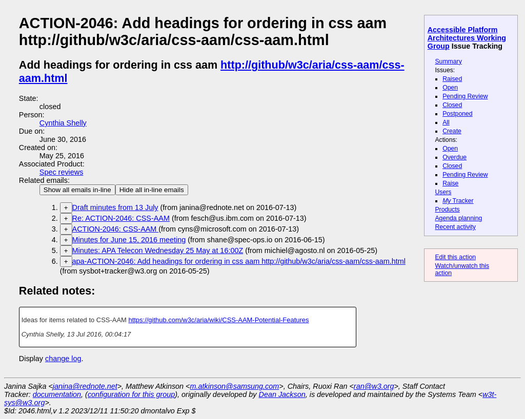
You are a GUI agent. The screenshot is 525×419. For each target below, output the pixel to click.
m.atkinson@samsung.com (234, 386)
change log (63, 358)
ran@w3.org (374, 386)
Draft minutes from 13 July (115, 207)
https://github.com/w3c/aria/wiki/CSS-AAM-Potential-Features (218, 320)
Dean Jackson (282, 394)
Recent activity (455, 227)
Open (450, 87)
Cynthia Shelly (63, 123)
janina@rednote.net (85, 386)
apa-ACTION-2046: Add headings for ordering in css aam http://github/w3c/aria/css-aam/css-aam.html (239, 261)
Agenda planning (458, 218)
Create (451, 131)
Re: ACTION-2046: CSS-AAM (121, 218)
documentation (57, 394)
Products (447, 209)
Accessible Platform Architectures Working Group (467, 38)
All (446, 122)
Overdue (454, 157)
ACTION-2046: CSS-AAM (115, 229)
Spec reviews (61, 172)
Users (443, 192)
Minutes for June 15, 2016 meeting (129, 240)
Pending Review (465, 96)
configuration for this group (131, 394)
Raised (452, 78)
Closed (452, 105)
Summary (448, 61)
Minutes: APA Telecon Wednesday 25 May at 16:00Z (158, 250)
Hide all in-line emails (151, 190)
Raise (450, 183)
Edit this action (455, 257)
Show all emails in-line (77, 190)
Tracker (458, 200)
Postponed (457, 113)
